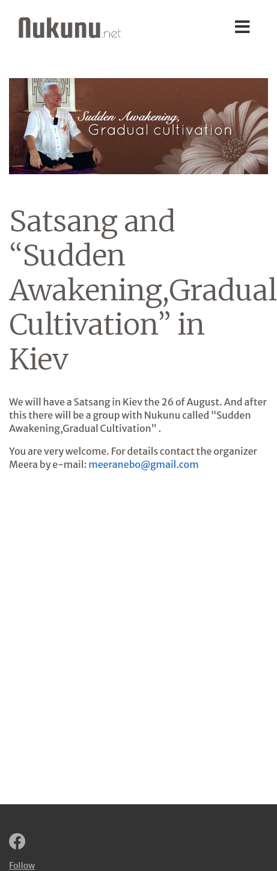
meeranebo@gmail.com (142, 464)
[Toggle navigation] (242, 27)
